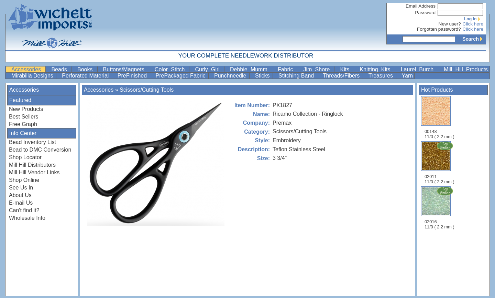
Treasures (381, 76)
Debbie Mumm (250, 69)
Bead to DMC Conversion (40, 150)
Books (86, 69)
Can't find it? (24, 210)
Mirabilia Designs (33, 76)
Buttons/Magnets (125, 69)
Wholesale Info (27, 218)
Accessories (27, 69)
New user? (450, 24)
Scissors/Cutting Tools (147, 90)
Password (425, 12)
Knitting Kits (376, 69)
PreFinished (133, 76)
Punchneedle (231, 76)
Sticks (263, 76)
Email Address (421, 6)
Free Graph (23, 124)
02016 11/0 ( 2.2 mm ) (440, 207)
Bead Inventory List (32, 142)
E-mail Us (21, 203)
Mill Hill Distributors (32, 165)
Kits (346, 69)
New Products (26, 109)
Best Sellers (23, 117)
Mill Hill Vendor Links (34, 172)
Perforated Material (86, 76)
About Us (20, 195)
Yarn (407, 76)
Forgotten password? (439, 29)
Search (474, 39)
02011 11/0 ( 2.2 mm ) (440, 162)
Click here (473, 24)
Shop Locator (25, 157)
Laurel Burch (419, 69)
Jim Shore (318, 69)
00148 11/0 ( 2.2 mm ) (439, 117)
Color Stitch (171, 69)
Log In (473, 19)
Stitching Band (297, 76)
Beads (60, 69)
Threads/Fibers (342, 76)
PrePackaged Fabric (181, 76)
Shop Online (24, 180)
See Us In (21, 188)
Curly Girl (209, 69)
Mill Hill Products (466, 69)
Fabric (287, 69)
